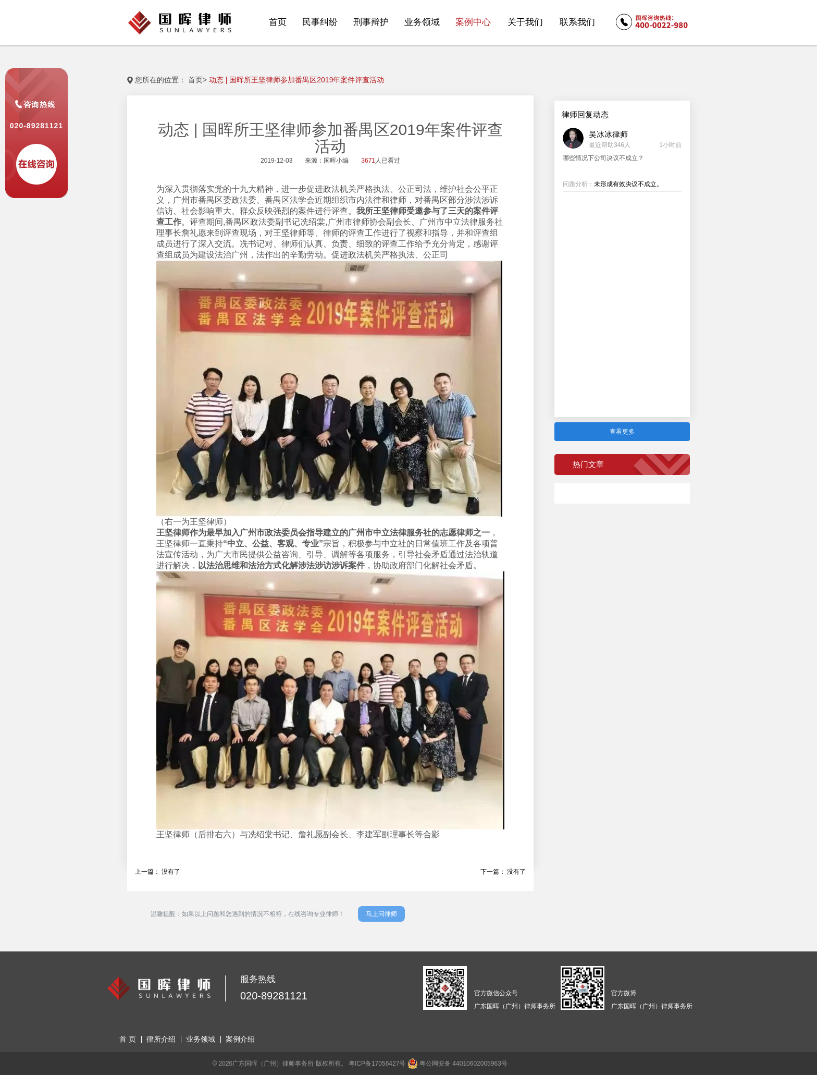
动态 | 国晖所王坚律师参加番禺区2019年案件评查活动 (297, 80)
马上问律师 (381, 914)
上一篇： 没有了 (157, 871)
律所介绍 (161, 1039)
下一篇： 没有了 (503, 871)
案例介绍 (240, 1039)
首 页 (127, 1039)
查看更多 (622, 431)
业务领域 (200, 1039)
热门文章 (588, 464)
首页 (195, 80)
